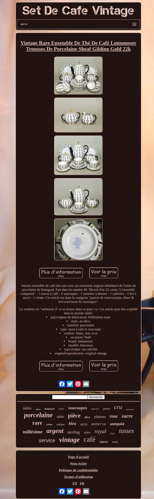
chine (61, 408)
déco (87, 417)
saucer (103, 441)
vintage (69, 439)
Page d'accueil (78, 457)
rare (37, 423)
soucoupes (77, 407)
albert (38, 409)
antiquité (117, 424)
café (89, 439)
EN (74, 483)
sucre (127, 416)
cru (118, 407)
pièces (106, 408)
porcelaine (38, 415)
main (115, 441)
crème (49, 424)
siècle (83, 424)
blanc (112, 433)
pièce (74, 415)
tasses (126, 430)
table (60, 417)
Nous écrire (78, 463)
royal (100, 431)
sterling (74, 432)
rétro (87, 432)
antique (61, 424)
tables (27, 408)
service (47, 440)
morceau (130, 409)
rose (114, 416)
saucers (95, 408)
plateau (100, 416)
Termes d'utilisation (78, 477)
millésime (32, 431)
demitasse (50, 408)
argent (54, 430)
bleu (72, 423)
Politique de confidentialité (78, 470)
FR (82, 483)
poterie (98, 424)
